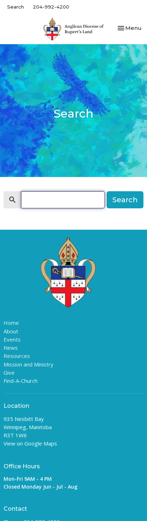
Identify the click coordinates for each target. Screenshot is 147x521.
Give (9, 372)
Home (11, 322)
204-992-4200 (51, 7)
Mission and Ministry (29, 364)
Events (12, 339)
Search (15, 7)
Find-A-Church (20, 380)
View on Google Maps (30, 443)
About (11, 331)
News (11, 347)
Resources (17, 355)
